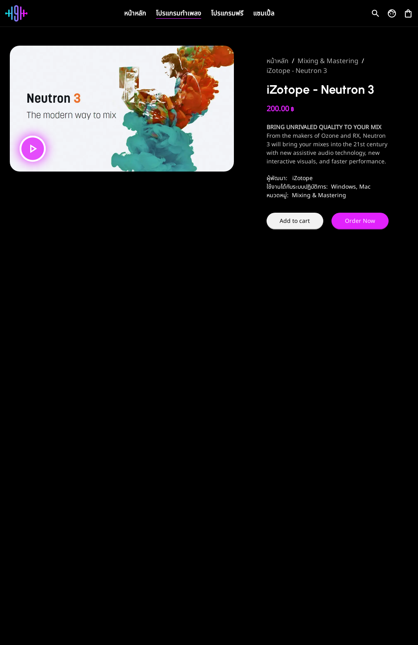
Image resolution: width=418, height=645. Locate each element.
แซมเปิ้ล (263, 13)
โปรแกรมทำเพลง (178, 13)
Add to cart (295, 221)
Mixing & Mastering (328, 61)
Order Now (360, 221)
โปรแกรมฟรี (227, 13)
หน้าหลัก (135, 13)
